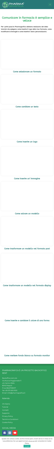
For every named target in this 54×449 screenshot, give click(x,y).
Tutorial (5, 407)
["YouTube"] (15, 432)
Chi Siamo (6, 404)
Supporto (6, 413)
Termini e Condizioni (10, 419)
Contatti (5, 410)
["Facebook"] (4, 432)
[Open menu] (50, 4)
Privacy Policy (7, 416)
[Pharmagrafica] (13, 4)
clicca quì (31, 441)
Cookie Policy (7, 422)
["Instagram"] (9, 432)
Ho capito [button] (27, 446)
